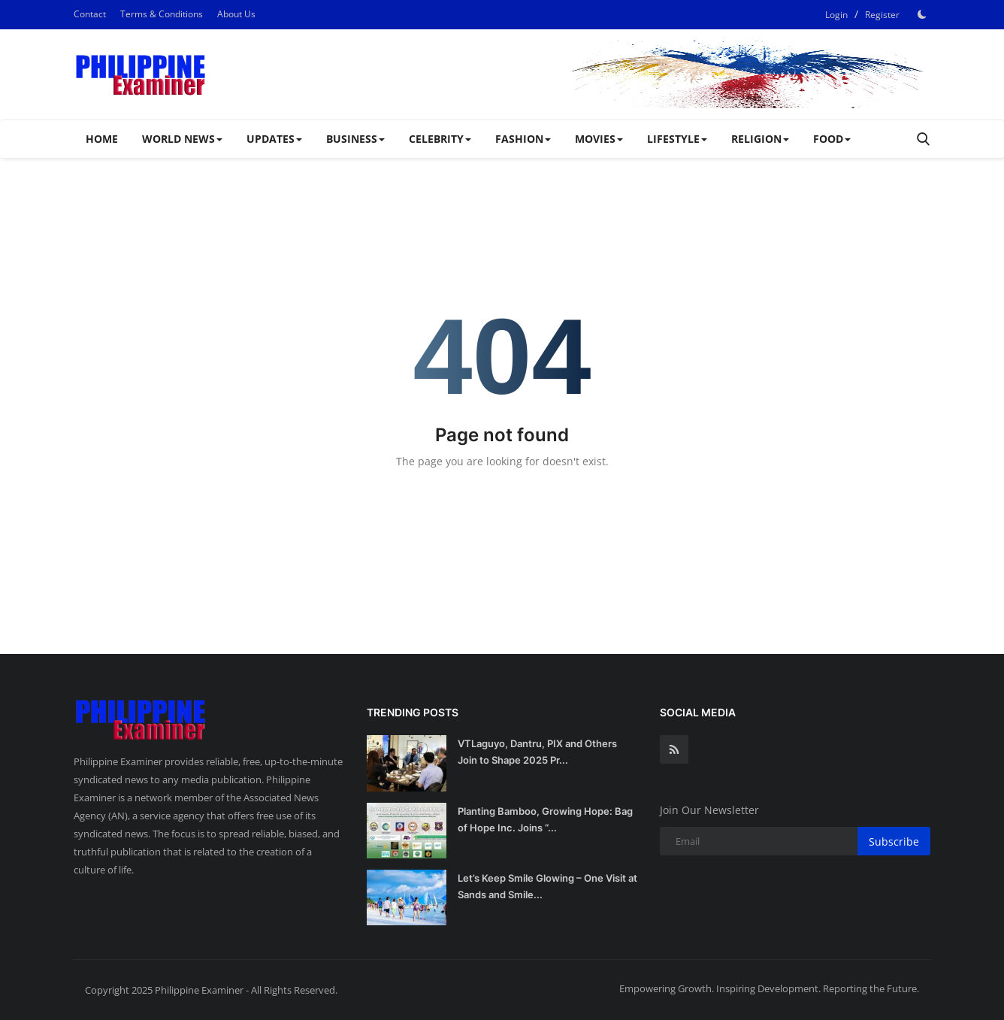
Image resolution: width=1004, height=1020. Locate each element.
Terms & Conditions (161, 14)
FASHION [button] (523, 139)
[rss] (674, 749)
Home (102, 139)
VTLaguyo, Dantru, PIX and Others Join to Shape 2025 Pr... (537, 751)
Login (836, 14)
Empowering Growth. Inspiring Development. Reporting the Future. (769, 988)
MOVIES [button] (599, 139)
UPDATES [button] (274, 139)
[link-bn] (656, 74)
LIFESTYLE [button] (677, 139)
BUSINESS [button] (355, 139)
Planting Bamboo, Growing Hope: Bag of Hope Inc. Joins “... (545, 819)
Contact (90, 14)
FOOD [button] (832, 139)
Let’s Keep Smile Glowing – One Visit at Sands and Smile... (547, 886)
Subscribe (894, 841)
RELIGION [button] (760, 139)
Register (882, 14)
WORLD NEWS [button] (182, 139)
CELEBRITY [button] (440, 139)
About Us (236, 14)
